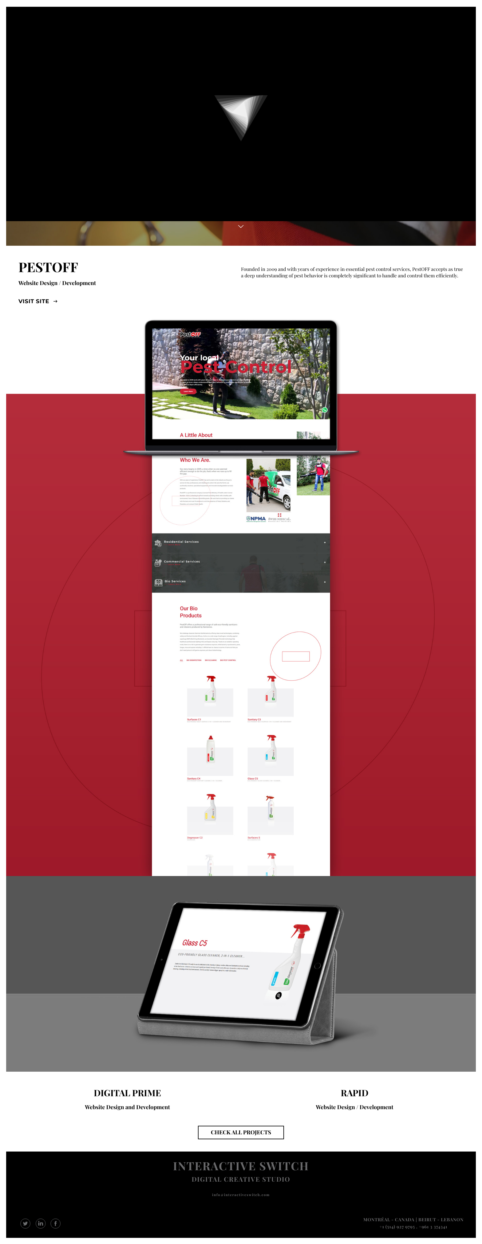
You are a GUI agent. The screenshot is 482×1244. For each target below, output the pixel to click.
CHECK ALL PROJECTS (241, 1132)
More (241, 226)
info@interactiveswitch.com (241, 1194)
